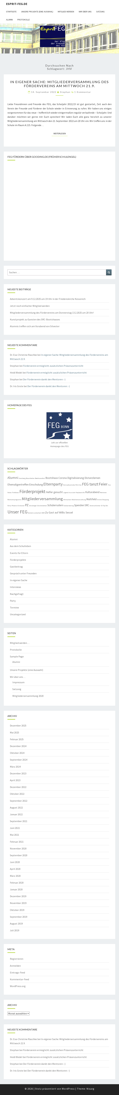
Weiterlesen (60, 133)
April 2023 (15, 780)
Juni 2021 (15, 827)
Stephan (65, 92)
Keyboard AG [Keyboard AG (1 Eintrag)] (80, 493)
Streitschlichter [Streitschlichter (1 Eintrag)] (95, 506)
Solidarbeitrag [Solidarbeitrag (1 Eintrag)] (69, 506)
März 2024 (15, 766)
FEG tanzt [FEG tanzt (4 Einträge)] (90, 484)
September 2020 (18, 855)
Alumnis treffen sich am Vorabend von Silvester (35, 326)
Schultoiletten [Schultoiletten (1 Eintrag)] (42, 506)
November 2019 (18, 903)
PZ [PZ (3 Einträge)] (27, 505)
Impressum (18, 682)
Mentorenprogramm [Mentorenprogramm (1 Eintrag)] (14, 500)
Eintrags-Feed (17, 972)
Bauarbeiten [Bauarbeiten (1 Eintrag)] (30, 478)
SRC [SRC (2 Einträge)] (87, 505)
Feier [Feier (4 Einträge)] (103, 484)
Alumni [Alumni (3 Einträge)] (12, 477)
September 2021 (18, 821)
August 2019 (16, 923)
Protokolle (23, 19)
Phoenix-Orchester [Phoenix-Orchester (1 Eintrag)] (18, 506)
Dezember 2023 (18, 773)
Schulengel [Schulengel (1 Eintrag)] (33, 506)
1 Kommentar (82, 92)
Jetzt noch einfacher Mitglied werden (30, 305)
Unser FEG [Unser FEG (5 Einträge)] (17, 512)
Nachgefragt (17, 593)
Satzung (100, 11)
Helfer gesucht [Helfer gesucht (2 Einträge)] (54, 492)
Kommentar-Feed (19, 979)
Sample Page (17, 656)
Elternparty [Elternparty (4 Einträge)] (53, 484)
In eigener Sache (18, 580)
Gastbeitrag (16, 566)
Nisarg (90, 1088)
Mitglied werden (66, 11)
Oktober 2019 (17, 909)
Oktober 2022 (17, 793)
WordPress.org (18, 986)
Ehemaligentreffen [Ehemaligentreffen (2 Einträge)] (18, 484)
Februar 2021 (17, 841)
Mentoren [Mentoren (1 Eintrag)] (103, 493)
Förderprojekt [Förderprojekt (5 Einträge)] (32, 491)
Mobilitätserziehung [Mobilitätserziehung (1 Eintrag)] (79, 500)
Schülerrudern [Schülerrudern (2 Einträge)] (55, 505)
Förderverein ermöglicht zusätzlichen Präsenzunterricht (53, 365)
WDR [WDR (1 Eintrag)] (43, 513)
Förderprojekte (18, 559)
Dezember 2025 (18, 725)
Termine (14, 607)
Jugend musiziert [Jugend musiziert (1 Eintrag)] (69, 493)
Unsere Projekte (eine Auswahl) (37, 11)
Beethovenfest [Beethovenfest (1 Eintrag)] (40, 478)
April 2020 (15, 868)
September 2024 (18, 759)
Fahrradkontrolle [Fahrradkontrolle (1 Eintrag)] (69, 485)
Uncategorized (18, 614)
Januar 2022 (16, 814)
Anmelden (15, 965)
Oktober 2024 (17, 752)
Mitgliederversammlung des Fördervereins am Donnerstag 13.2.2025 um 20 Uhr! (52, 312)
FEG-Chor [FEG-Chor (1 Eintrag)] (78, 485)
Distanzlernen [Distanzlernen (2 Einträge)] (92, 478)
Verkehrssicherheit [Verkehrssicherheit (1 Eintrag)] (34, 513)
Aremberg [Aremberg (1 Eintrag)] (22, 478)
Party (13, 600)
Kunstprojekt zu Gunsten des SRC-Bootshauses (35, 319)
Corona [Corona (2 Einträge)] (62, 478)
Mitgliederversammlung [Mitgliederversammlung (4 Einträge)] (42, 498)
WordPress (68, 1088)
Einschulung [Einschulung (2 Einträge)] (36, 484)
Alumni (9, 19)
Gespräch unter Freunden (23, 573)
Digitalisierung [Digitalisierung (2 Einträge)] (75, 478)
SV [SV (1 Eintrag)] (102, 506)
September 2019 (18, 916)
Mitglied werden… (19, 642)
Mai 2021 (14, 834)
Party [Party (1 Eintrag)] (9, 506)
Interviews (15, 587)
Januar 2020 (16, 889)
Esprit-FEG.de (16, 4)
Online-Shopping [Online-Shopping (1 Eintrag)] (103, 500)
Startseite (11, 11)
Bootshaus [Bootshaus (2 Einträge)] (51, 478)
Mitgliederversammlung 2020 (28, 695)
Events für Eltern (19, 553)
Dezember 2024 (18, 746)
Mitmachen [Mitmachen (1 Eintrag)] (67, 500)
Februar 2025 (17, 739)
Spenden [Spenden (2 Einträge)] (79, 505)
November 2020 (18, 848)
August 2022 (16, 807)
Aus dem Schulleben (20, 546)
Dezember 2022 (18, 787)
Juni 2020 (15, 862)
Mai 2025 (14, 732)
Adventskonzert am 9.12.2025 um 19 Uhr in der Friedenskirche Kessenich (48, 298)
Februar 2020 (17, 882)
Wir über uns (85, 11)
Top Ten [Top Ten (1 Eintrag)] (105, 506)
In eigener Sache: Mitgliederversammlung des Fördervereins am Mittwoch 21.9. (59, 84)
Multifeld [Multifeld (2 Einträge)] (91, 499)
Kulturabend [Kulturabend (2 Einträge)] (92, 492)
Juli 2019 (14, 930)
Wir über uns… (17, 676)
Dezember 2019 (18, 896)
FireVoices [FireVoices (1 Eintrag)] (15, 493)
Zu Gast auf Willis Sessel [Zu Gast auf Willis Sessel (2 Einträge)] (59, 512)
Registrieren (16, 958)
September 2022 (18, 800)
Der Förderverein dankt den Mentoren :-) (44, 379)
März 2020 (15, 875)
